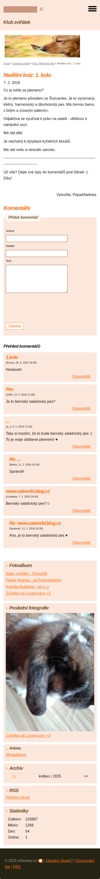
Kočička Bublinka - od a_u (27, 587)
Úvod (6, 63)
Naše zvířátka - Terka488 (26, 574)
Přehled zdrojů (18, 797)
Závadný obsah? (59, 861)
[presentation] (37, 308)
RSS (16, 867)
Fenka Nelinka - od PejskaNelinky (33, 580)
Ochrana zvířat (21, 63)
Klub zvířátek (16, 22)
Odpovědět (81, 376)
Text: (9, 261)
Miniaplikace (16, 755)
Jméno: (10, 231)
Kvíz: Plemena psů (43, 63)
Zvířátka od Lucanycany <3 (28, 593)
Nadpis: (10, 246)
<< (14, 776)
